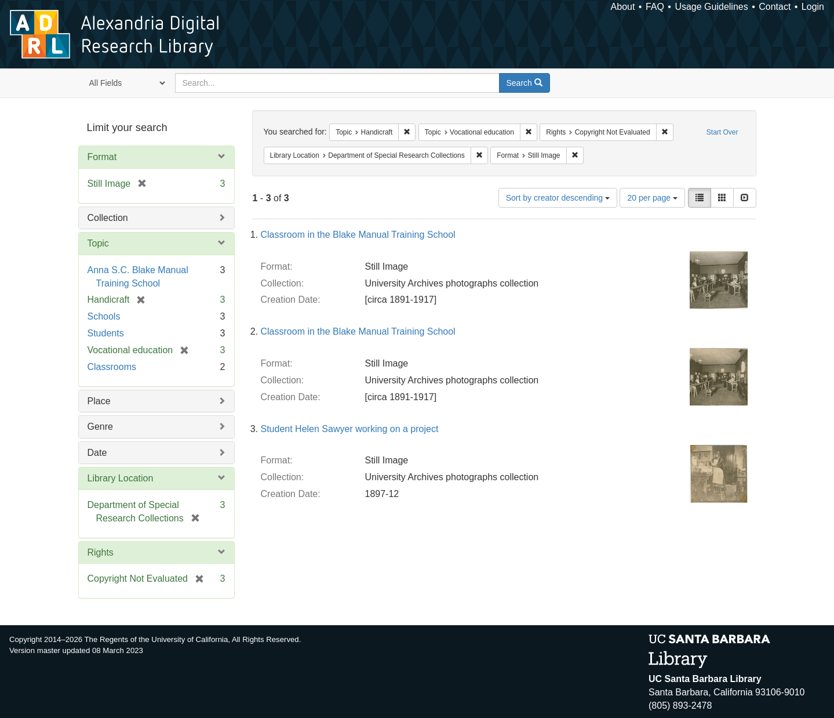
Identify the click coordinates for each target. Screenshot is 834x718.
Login (813, 7)
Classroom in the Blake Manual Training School (358, 235)
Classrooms (112, 367)
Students (106, 333)
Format (102, 157)
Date (97, 453)
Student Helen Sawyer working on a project (350, 429)
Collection (108, 218)
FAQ (655, 7)
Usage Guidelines (711, 7)
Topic (98, 243)
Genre (100, 426)
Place (99, 401)
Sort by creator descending (558, 197)
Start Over (722, 132)
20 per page (652, 197)
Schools (104, 316)
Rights (101, 552)
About (623, 7)
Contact (775, 7)
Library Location (121, 478)
